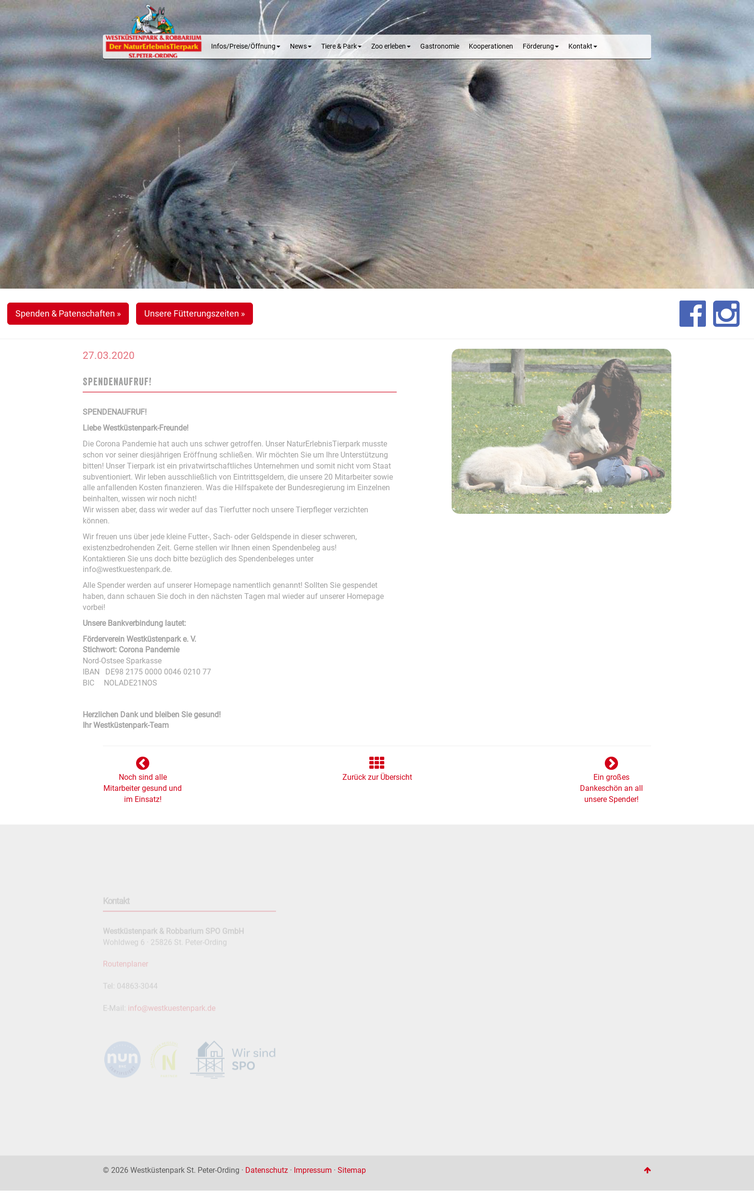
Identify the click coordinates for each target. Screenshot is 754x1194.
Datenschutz (266, 1170)
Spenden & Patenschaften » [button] (68, 313)
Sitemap (352, 1170)
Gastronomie (439, 46)
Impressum (313, 1170)
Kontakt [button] (582, 46)
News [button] (301, 46)
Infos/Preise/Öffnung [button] (245, 46)
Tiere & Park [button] (341, 46)
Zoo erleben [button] (391, 46)
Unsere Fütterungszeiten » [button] (194, 313)
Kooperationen (491, 46)
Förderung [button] (541, 46)
